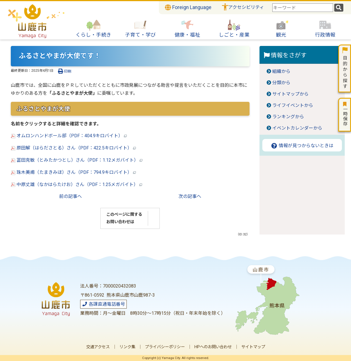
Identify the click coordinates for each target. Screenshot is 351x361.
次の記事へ (189, 196)
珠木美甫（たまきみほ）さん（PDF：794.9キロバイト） (73, 172)
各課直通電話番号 (103, 304)
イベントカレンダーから (297, 128)
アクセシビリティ (246, 7)
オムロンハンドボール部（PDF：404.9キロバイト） (69, 135)
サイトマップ (253, 347)
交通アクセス (98, 347)
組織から (281, 71)
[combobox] (303, 8)
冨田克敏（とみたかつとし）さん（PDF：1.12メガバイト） (76, 160)
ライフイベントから (292, 105)
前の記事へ (70, 196)
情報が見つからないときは (302, 145)
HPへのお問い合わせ (213, 347)
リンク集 (127, 347)
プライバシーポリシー (165, 347)
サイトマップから (290, 94)
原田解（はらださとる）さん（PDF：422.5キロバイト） (73, 148)
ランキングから (288, 116)
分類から (281, 82)
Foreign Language (188, 7)
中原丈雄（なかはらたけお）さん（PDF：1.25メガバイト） (76, 184)
